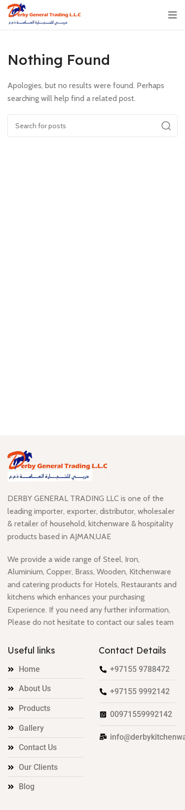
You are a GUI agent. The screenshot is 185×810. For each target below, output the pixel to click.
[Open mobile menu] (173, 15)
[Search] (92, 125)
